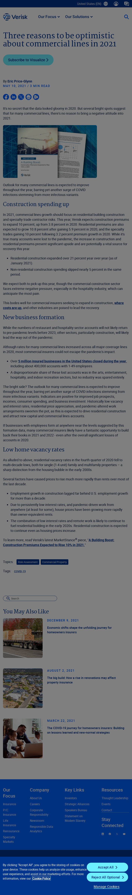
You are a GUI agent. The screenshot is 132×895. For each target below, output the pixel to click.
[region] (66, 875)
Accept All (106, 867)
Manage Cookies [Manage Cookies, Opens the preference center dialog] (106, 886)
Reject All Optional (105, 877)
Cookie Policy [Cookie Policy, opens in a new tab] (41, 878)
